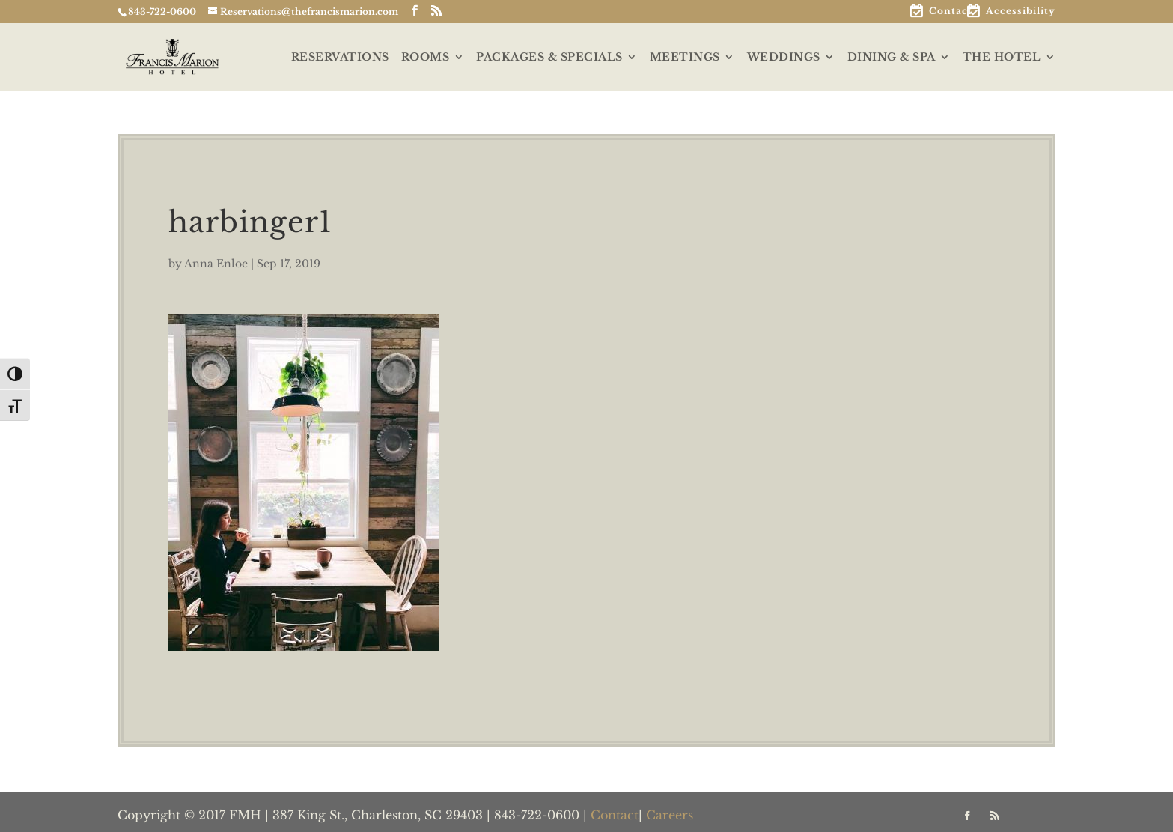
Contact (950, 11)
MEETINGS (685, 58)
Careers (669, 814)
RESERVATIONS (340, 58)
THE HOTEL (1002, 58)
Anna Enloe (216, 263)
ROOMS (425, 58)
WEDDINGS (783, 58)
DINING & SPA (891, 58)
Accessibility (1020, 11)
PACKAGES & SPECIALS (549, 58)
